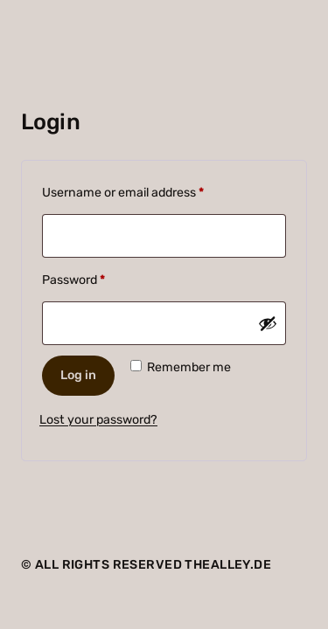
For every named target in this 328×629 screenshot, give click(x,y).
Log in (78, 375)
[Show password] (267, 323)
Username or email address (148, 190)
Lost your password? (98, 419)
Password (98, 277)
